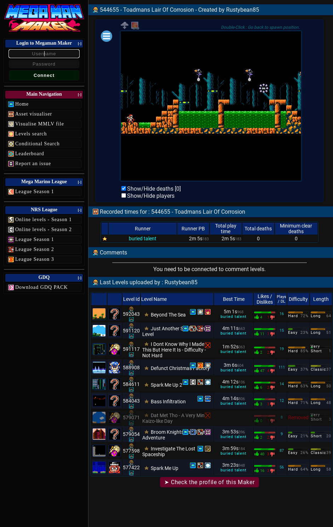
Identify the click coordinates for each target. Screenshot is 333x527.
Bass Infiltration (168, 401)
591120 (131, 330)
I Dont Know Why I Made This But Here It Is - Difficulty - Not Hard (174, 349)
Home (22, 104)
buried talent (142, 238)
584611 (131, 384)
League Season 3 (34, 259)
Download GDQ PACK (41, 287)
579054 (131, 434)
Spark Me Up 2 (166, 385)
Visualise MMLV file (39, 124)
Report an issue (33, 163)
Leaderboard (29, 153)
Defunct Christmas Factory (180, 368)
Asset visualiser (33, 114)
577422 (131, 467)
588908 (131, 367)
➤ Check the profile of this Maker (209, 482)
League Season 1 (34, 191)
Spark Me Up (164, 468)
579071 (131, 417)
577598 (131, 451)
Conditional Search (37, 143)
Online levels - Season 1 (43, 219)
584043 (131, 401)
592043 (131, 314)
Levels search (31, 133)
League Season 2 (34, 249)
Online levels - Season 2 (43, 229)
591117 (131, 349)
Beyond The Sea (168, 315)
